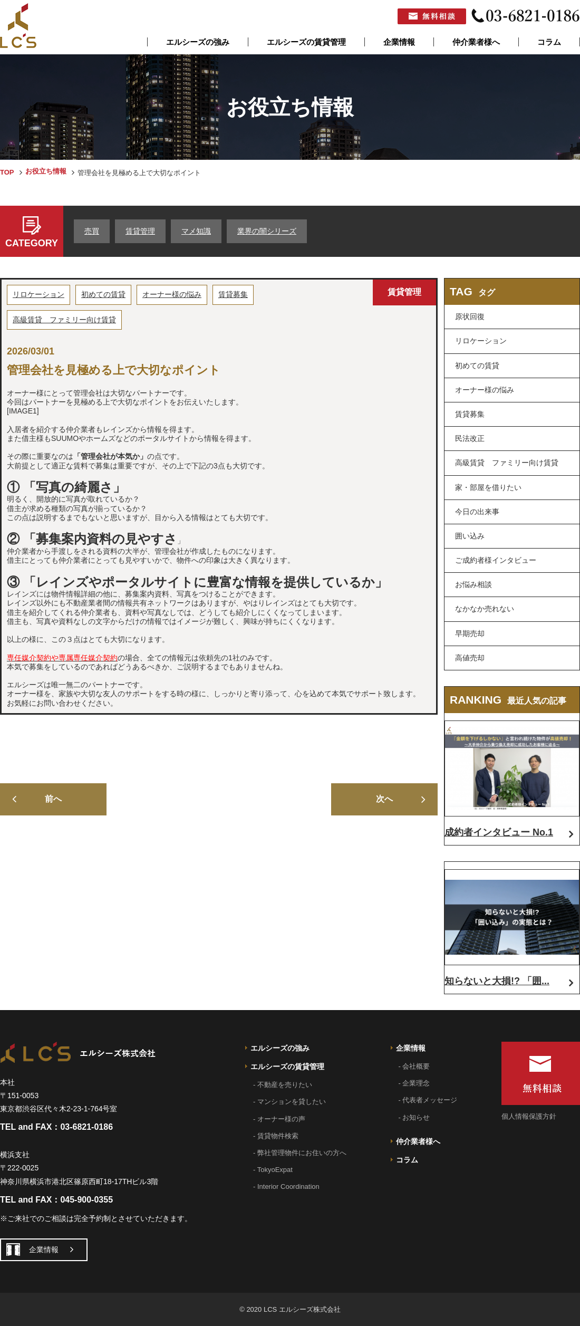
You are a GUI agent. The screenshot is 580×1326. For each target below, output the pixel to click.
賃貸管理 (140, 231)
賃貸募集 (233, 294)
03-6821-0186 (86, 1126)
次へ (384, 798)
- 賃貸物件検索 (275, 1136)
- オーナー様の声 (279, 1119)
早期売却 (470, 633)
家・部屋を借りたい (488, 487)
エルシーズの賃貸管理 (306, 41)
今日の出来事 (477, 511)
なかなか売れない (484, 608)
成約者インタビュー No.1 (498, 832)
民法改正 (470, 438)
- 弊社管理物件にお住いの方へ (299, 1153)
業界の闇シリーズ (266, 231)
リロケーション (38, 294)
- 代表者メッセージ (428, 1100)
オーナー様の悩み (171, 294)
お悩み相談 (473, 584)
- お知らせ (414, 1117)
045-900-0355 (86, 1199)
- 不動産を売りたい (282, 1085)
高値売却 (470, 658)
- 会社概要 (414, 1066)
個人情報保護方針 (528, 1116)
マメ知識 (196, 231)
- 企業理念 (414, 1083)
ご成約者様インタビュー (495, 560)
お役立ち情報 (45, 171)
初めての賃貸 (103, 294)
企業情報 (399, 41)
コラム (549, 41)
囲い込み (470, 536)
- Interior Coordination (286, 1186)
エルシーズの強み (197, 41)
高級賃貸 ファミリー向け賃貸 (64, 319)
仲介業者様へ (476, 41)
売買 (91, 231)
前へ (53, 798)
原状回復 (470, 316)
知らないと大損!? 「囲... (496, 981)
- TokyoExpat (273, 1170)
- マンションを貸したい (289, 1102)
